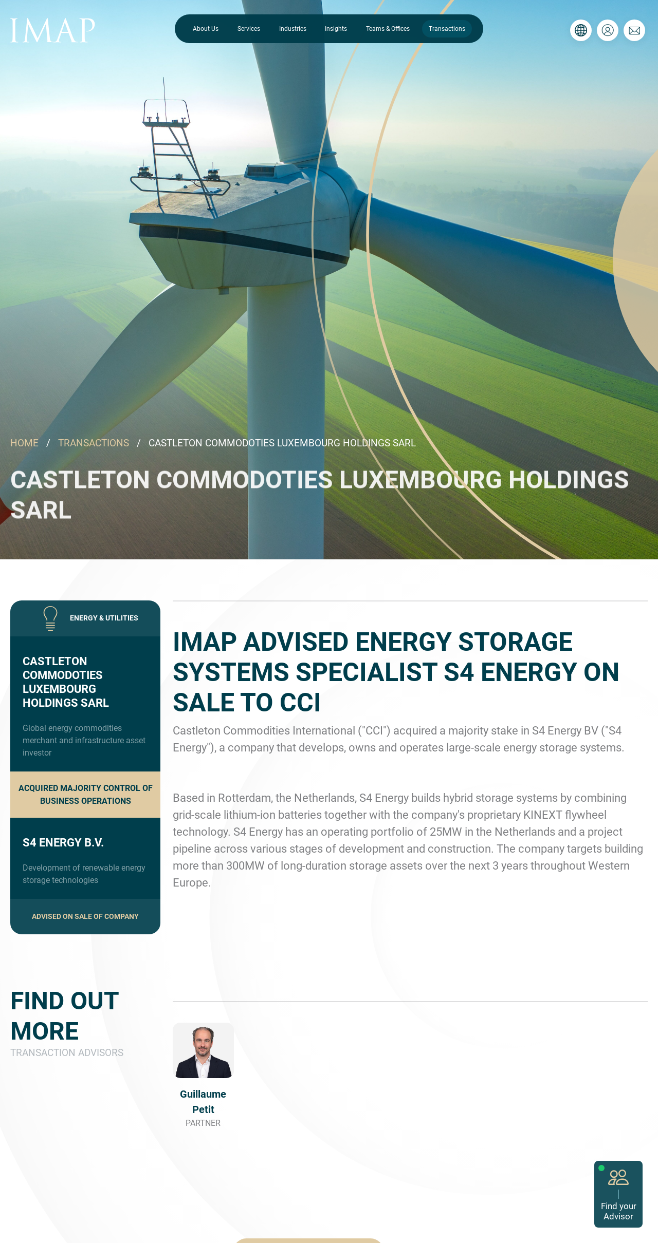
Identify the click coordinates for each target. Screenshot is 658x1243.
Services (248, 28)
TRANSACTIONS (93, 443)
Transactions (447, 28)
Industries (292, 28)
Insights (336, 28)
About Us (205, 28)
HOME (24, 443)
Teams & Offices (388, 28)
